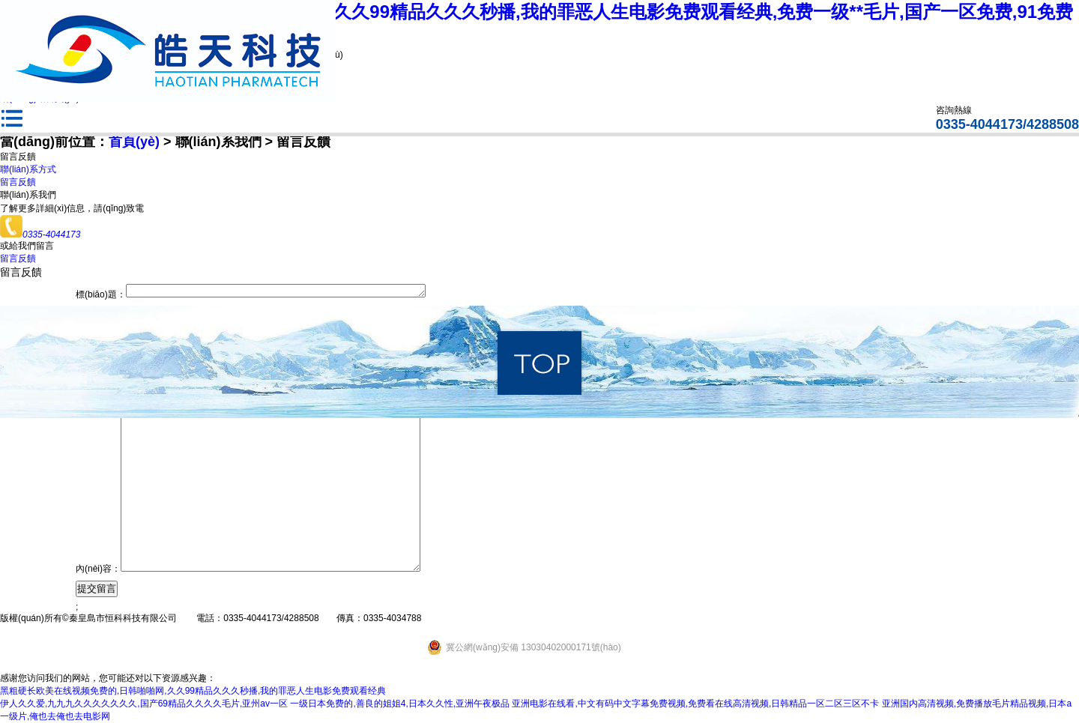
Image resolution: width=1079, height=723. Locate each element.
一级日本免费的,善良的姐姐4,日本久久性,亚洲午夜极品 (400, 703)
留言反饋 (18, 182)
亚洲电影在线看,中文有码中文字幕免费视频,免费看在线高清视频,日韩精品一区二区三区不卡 (695, 703)
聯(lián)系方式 (28, 169)
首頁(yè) (134, 141)
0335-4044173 (40, 234)
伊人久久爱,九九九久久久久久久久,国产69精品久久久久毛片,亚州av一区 (144, 703)
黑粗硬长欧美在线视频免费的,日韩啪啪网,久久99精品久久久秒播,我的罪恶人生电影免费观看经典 (193, 691)
